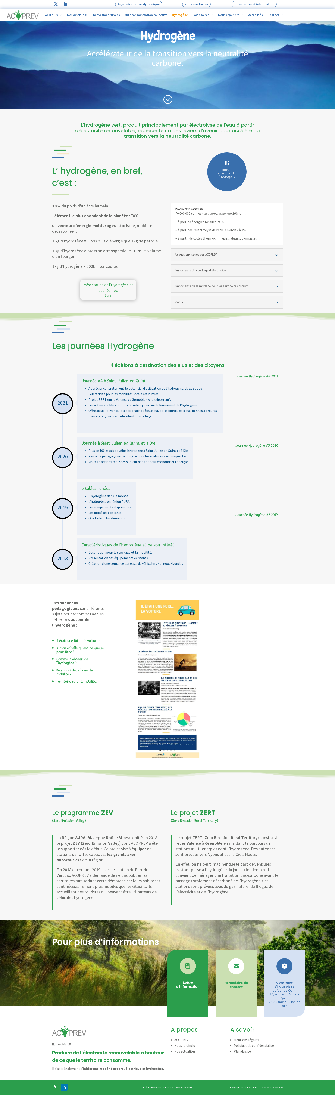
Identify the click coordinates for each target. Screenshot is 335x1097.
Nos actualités (184, 1063)
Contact (273, 15)
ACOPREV (51, 15)
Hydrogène (180, 15)
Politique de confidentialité (254, 1057)
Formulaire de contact (236, 996)
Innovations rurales (106, 15)
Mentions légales (246, 1051)
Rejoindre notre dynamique (138, 4)
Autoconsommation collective (146, 15)
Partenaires (200, 15)
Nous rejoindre (228, 15)
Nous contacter (196, 4)
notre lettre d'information (254, 4)
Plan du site (242, 1063)
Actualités (255, 15)
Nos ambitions (77, 15)
